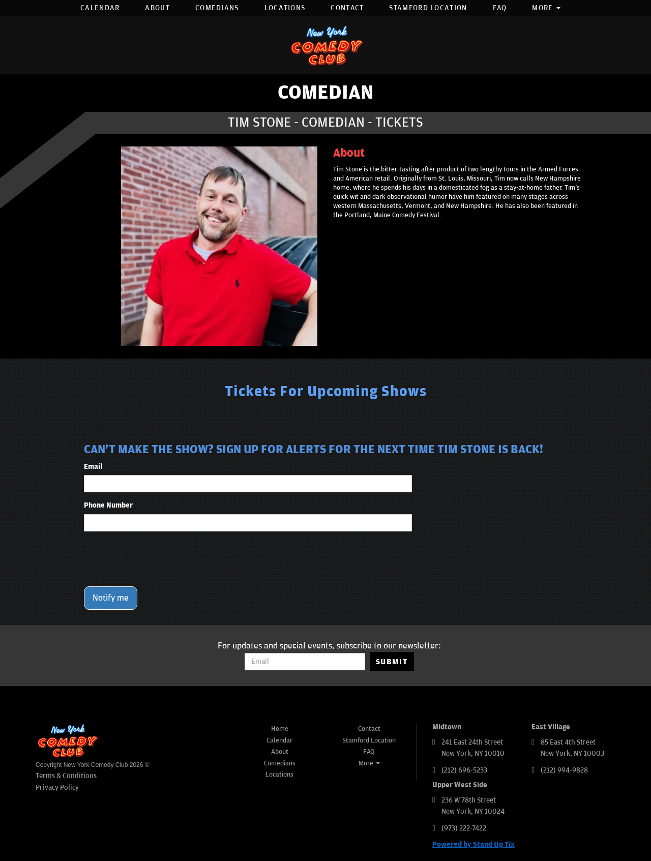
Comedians (217, 8)
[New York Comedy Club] (325, 45)
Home (279, 729)
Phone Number (108, 505)
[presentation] (161, 559)
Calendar (100, 8)
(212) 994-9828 (564, 770)
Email (93, 466)
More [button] (546, 8)
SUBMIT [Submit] (392, 661)
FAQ (500, 8)
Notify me (111, 598)
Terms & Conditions (66, 775)
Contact (347, 8)
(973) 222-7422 (463, 828)
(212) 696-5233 (464, 770)
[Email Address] (305, 661)
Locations (285, 8)
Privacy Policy (57, 787)
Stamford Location (428, 8)
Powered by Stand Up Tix (473, 844)
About (157, 8)
